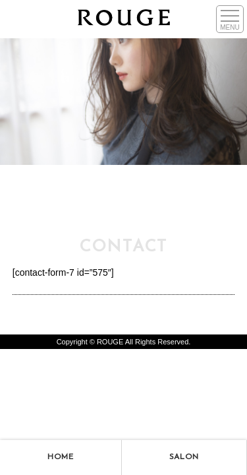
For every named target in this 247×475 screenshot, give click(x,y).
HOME (60, 457)
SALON (184, 457)
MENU (229, 27)
